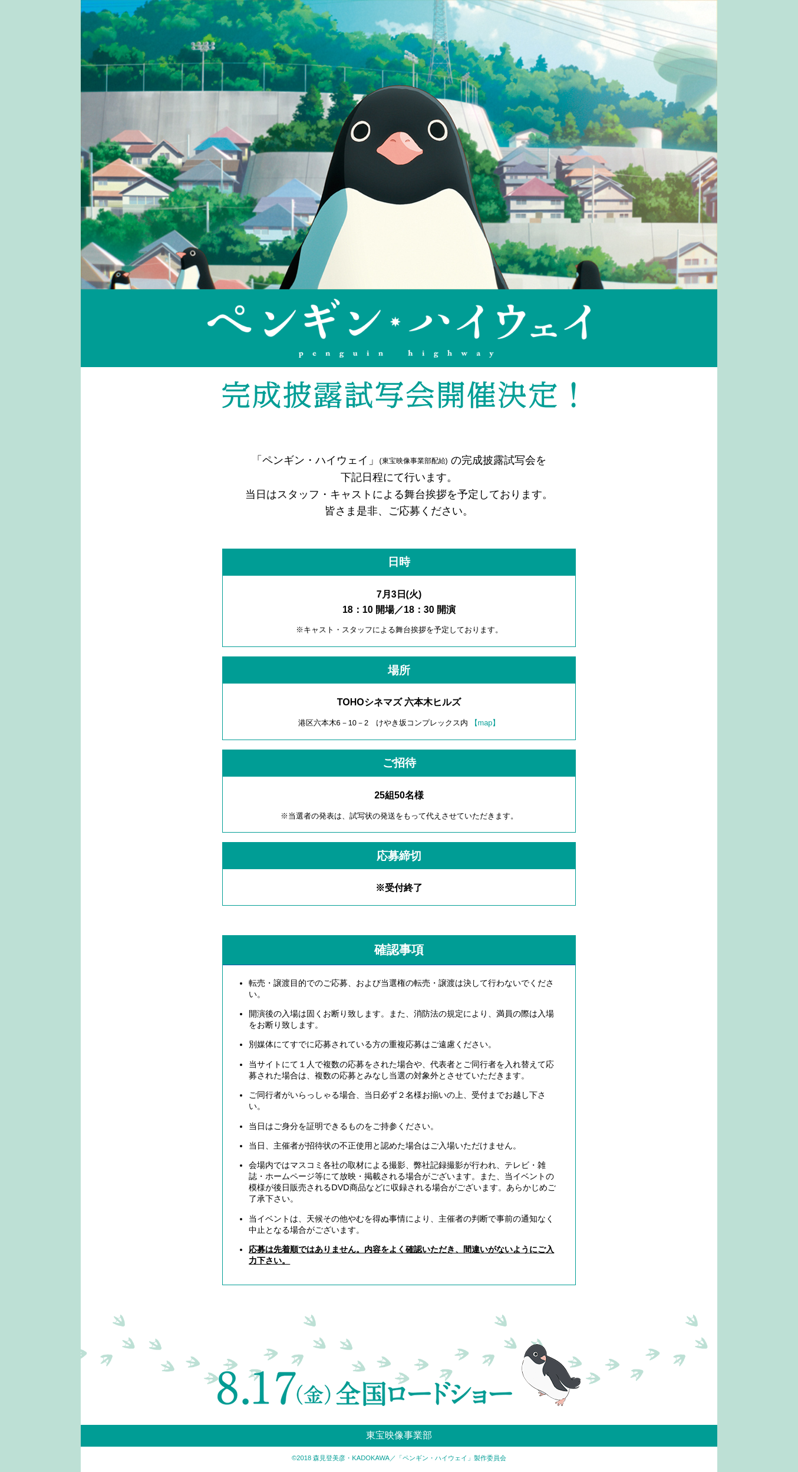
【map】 (485, 722)
